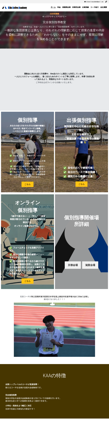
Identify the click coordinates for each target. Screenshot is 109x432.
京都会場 (73, 265)
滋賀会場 (90, 265)
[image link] (14, 7)
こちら (27, 184)
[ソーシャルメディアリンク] (106, 1)
